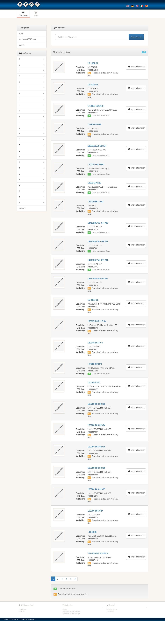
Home (21, 33)
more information (136, 66)
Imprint (21, 45)
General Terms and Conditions (71, 611)
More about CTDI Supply (27, 39)
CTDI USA (22, 611)
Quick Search (136, 37)
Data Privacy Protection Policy (71, 613)
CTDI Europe (23, 609)
